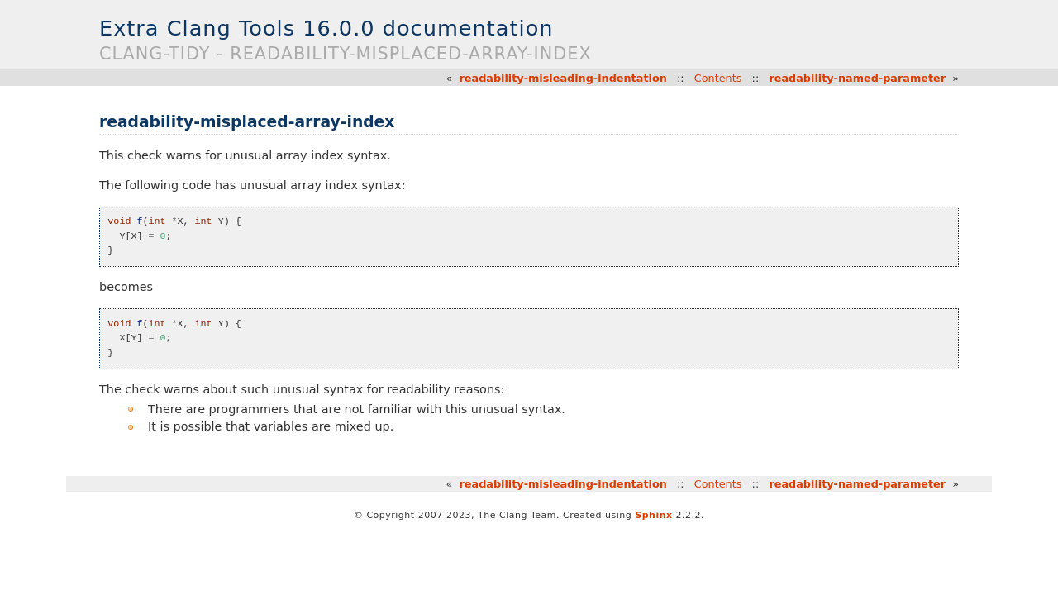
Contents (718, 78)
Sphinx (653, 515)
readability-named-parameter (857, 78)
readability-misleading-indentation (563, 78)
